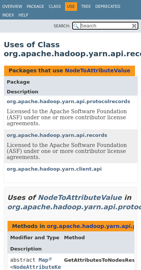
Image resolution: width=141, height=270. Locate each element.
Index (8, 15)
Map (43, 260)
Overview (12, 6)
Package (35, 6)
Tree (86, 6)
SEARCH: (62, 26)
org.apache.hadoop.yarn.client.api (54, 169)
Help (23, 15)
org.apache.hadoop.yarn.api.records (57, 135)
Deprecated (107, 6)
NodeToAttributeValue (97, 71)
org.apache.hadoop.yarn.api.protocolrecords (68, 101)
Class (55, 6)
